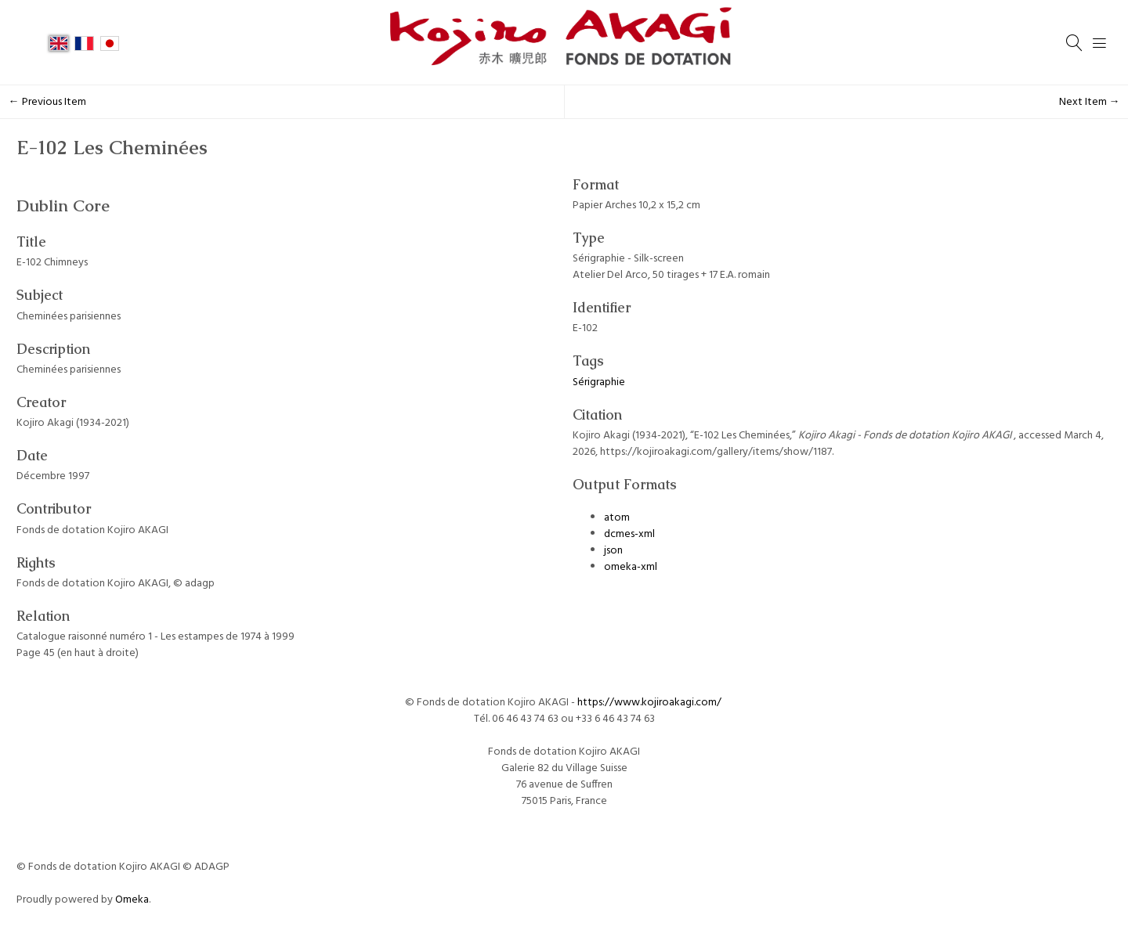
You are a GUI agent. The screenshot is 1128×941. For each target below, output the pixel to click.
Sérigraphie (599, 382)
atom (617, 518)
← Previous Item (47, 102)
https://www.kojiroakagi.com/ (650, 703)
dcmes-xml (629, 534)
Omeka (132, 900)
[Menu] (1099, 43)
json (613, 551)
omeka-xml (630, 567)
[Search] (1074, 43)
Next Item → (1089, 102)
